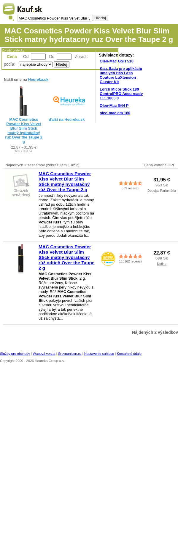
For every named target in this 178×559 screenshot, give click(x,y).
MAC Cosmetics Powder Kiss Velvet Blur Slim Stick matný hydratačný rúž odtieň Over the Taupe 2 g (66, 257)
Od (25, 56)
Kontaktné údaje (129, 353)
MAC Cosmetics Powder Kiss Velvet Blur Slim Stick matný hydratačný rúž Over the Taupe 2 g (23, 130)
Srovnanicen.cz (70, 353)
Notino (161, 263)
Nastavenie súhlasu (99, 353)
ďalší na (67, 119)
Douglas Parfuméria (161, 190)
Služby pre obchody (15, 353)
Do (52, 56)
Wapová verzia (44, 353)
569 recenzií (130, 188)
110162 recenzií (130, 261)
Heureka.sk (38, 79)
